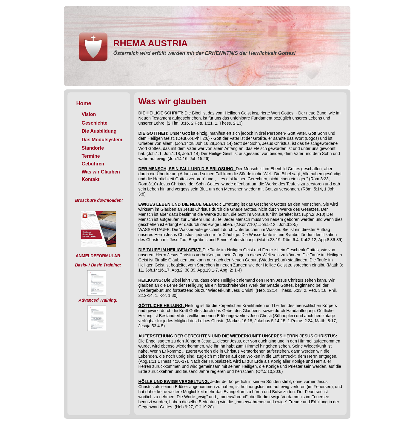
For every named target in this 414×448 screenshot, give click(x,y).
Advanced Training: (98, 300)
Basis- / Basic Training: (98, 265)
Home (83, 103)
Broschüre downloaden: (99, 200)
